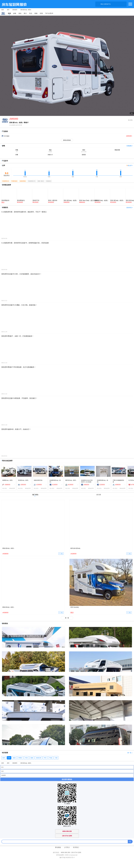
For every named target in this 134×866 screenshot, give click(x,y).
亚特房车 (14, 9)
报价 (20, 13)
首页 (2, 9)
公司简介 (67, 847)
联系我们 (76, 847)
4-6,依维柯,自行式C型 (15, 125)
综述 (9, 13)
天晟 (56, 758)
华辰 (26, 758)
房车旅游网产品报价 (13, 4)
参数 (14, 13)
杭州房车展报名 (67, 779)
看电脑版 (58, 847)
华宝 (45, 758)
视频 (35, 13)
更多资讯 (129, 207)
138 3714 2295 (76, 852)
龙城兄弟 (38, 758)
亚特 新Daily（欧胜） (26, 9)
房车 (8, 9)
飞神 (9, 758)
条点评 (129, 165)
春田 (3, 758)
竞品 (30, 13)
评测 (41, 13)
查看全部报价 (67, 140)
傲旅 (14, 758)
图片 (25, 13)
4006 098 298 (65, 852)
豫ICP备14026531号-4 (67, 857)
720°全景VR (49, 13)
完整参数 (129, 146)
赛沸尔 (20, 758)
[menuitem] (8, 485)
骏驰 (32, 758)
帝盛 (50, 758)
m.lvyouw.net (73, 855)
